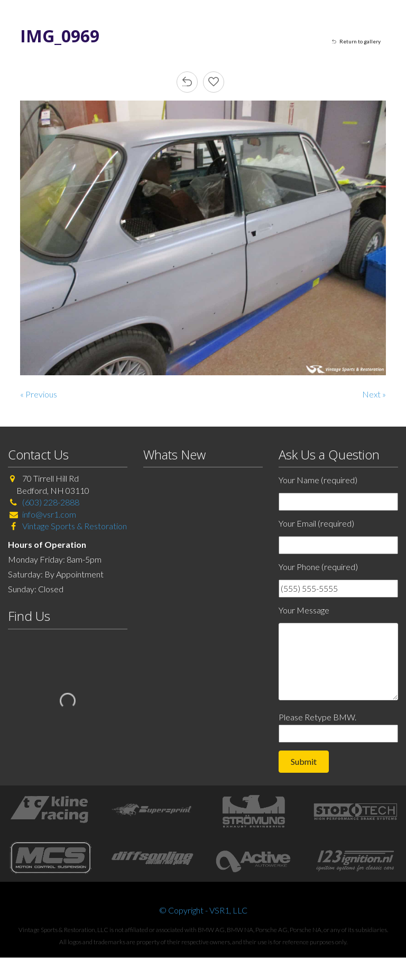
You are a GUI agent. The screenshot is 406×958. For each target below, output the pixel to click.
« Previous (38, 394)
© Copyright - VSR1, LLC (203, 910)
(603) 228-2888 (50, 502)
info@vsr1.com (49, 514)
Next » (374, 394)
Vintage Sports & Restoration (74, 526)
